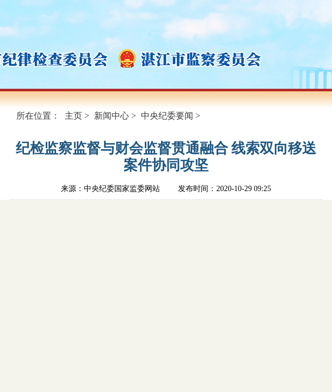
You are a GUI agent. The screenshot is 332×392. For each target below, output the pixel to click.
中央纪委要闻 (167, 115)
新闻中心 (111, 115)
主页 (73, 115)
